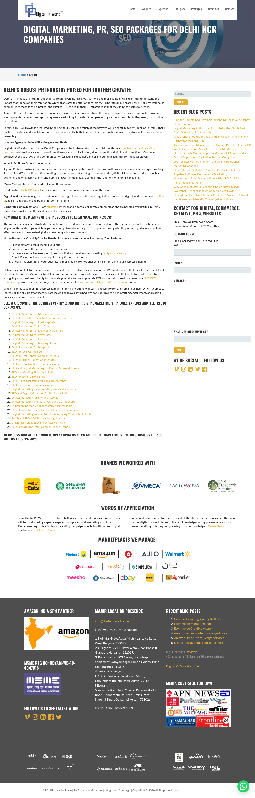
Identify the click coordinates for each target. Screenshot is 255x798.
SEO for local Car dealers (27, 351)
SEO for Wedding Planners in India (33, 372)
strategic (52, 206)
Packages (196, 8)
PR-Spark (180, 8)
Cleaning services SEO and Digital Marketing (39, 422)
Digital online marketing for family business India (42, 405)
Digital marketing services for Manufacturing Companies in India (51, 414)
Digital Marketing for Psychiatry (31, 334)
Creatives (213, 8)
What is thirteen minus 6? (191, 331)
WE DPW (146, 8)
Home (132, 8)
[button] (243, 786)
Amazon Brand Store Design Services (199, 638)
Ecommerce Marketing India (193, 623)
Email (178, 263)
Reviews (191, 652)
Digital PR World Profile (182, 666)
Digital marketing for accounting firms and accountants (46, 389)
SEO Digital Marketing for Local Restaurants (39, 380)
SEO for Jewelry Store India (28, 376)
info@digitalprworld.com (112, 621)
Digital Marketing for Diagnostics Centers (37, 330)
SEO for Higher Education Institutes (34, 359)
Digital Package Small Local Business (199, 642)
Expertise (163, 8)
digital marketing (116, 253)
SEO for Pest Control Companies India (35, 355)
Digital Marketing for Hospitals (31, 347)
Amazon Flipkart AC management (107, 282)
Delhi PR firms (30, 190)
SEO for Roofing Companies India (32, 385)
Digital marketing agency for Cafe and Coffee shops (43, 401)
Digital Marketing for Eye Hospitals (33, 322)
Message (180, 280)
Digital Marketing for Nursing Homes (35, 343)
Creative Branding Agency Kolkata (197, 619)
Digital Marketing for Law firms (31, 326)
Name (178, 245)
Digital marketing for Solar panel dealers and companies (46, 410)
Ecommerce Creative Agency (193, 628)
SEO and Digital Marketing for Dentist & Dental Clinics (45, 368)
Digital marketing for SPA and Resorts (35, 397)
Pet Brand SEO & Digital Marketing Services (38, 418)
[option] (33, 488)
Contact (229, 8)
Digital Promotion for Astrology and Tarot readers (42, 318)
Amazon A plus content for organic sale (200, 633)
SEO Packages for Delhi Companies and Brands (41, 426)
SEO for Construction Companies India (36, 364)
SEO (146, 278)
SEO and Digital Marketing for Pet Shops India (40, 393)
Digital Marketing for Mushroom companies (39, 313)
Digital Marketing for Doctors (30, 339)
